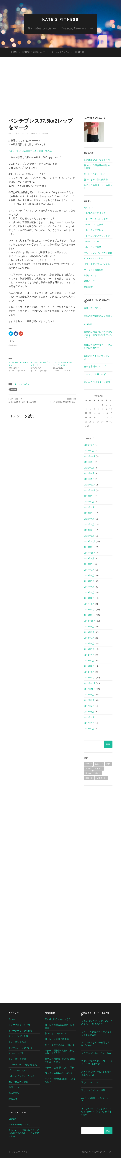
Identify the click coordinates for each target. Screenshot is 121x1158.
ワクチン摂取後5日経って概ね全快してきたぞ (59, 1052)
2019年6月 (89, 575)
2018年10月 (90, 621)
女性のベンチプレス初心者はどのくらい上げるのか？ (96, 1022)
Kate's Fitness (60, 19)
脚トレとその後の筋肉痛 (96, 179)
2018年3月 (89, 660)
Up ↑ (110, 1152)
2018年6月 (89, 643)
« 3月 (87, 426)
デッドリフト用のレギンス (97, 374)
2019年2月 (89, 598)
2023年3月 (89, 445)
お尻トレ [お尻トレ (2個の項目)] (99, 764)
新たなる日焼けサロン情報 (97, 382)
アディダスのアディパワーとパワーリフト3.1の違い (96, 1062)
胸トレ (13, 389)
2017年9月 (89, 694)
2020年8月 (89, 496)
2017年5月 (89, 717)
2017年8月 (89, 700)
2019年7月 (89, 569)
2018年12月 (90, 609)
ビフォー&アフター (93, 258)
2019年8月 (89, 564)
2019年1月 (89, 603)
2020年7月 (89, 501)
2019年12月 (90, 541)
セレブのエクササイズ (95, 213)
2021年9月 (89, 462)
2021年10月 (90, 456)
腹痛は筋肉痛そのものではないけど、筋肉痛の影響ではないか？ (98, 334)
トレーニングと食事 (93, 224)
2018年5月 (89, 649)
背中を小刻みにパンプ (95, 366)
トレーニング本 (91, 241)
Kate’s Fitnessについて (33, 52)
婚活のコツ (89, 281)
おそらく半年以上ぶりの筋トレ (60, 1044)
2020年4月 (89, 518)
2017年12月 (90, 677)
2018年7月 (89, 638)
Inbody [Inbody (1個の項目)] (88, 764)
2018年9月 (89, 626)
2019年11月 (90, 547)
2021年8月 (89, 467)
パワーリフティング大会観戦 (98, 252)
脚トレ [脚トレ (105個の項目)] (97, 773)
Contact (79, 52)
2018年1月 (89, 672)
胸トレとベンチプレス (95, 174)
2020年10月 (90, 490)
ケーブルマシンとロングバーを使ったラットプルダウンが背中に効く (96, 1111)
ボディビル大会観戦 (93, 269)
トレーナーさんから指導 (96, 218)
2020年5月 (89, 513)
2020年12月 (90, 484)
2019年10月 (90, 552)
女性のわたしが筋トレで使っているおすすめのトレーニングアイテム (24, 1133)
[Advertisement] (60, 89)
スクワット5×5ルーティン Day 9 (96, 1053)
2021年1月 (89, 479)
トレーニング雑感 (92, 247)
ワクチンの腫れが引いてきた (59, 1073)
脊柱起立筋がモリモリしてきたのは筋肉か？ (98, 346)
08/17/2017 (14, 133)
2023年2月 (89, 450)
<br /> (98, 806)
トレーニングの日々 (21, 384)
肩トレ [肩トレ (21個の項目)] (88, 768)
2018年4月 (89, 655)
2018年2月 (89, 666)
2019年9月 (89, 558)
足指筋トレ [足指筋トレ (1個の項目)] (101, 778)
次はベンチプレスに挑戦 (93, 1090)
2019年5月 (89, 581)
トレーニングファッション (97, 235)
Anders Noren (99, 1152)
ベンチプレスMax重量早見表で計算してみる (31, 150)
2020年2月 (89, 530)
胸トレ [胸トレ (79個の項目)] (88, 773)
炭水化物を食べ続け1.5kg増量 (22, 400)
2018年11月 (90, 615)
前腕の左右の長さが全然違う (98, 316)
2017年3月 (89, 728)
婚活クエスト (90, 275)
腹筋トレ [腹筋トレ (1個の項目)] (89, 778)
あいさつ (88, 207)
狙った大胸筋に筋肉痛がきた (63, 400)
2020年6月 (89, 507)
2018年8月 (89, 632)
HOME (14, 52)
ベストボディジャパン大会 (97, 264)
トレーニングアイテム (59, 52)
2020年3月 (89, 524)
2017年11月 (90, 683)
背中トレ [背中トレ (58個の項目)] (98, 768)
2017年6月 (89, 711)
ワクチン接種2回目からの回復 (59, 1067)
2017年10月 (90, 689)
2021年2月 (89, 473)
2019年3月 (89, 592)
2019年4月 (89, 587)
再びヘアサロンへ (92, 308)
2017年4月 (89, 723)
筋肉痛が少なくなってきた (97, 159)
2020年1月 (89, 535)
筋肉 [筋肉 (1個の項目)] (108, 764)
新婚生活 (88, 286)
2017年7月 (89, 706)
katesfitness (28, 133)
